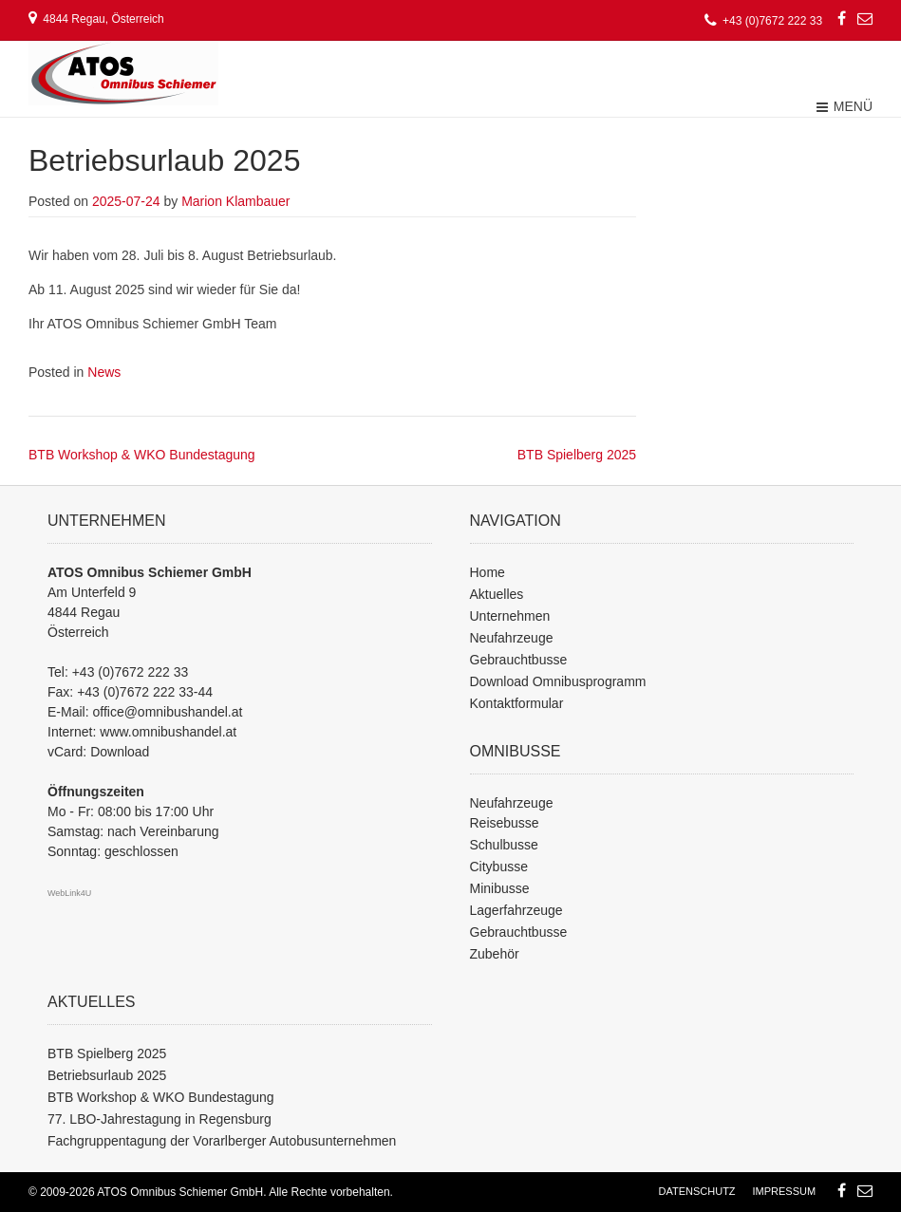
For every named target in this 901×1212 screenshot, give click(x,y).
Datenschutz (697, 1191)
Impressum (784, 1191)
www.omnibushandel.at (168, 731)
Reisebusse (504, 822)
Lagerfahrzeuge (516, 910)
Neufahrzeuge (512, 637)
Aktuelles (497, 594)
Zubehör (494, 953)
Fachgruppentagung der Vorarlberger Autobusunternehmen (221, 1140)
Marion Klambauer (235, 201)
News (104, 372)
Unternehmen (510, 616)
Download (119, 751)
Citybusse (499, 866)
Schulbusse (504, 844)
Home (487, 572)
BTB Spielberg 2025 (576, 454)
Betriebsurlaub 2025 (106, 1075)
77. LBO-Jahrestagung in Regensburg (159, 1119)
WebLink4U (69, 893)
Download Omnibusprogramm (558, 681)
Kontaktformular (517, 703)
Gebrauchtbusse (519, 659)
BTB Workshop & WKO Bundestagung (141, 454)
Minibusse (500, 888)
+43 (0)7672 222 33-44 (145, 691)
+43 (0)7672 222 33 (130, 672)
